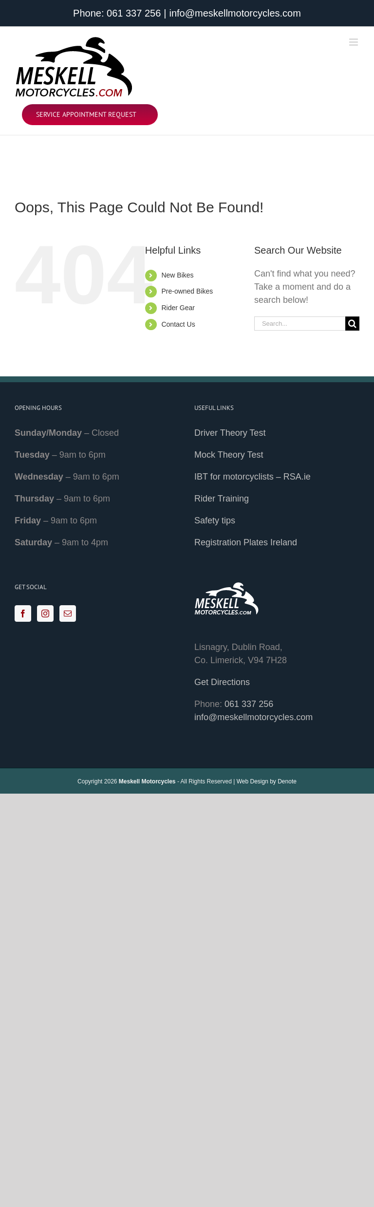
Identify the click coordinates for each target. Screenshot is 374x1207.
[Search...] (299, 323)
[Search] (352, 323)
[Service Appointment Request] (90, 114)
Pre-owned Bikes (187, 291)
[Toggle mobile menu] (354, 42)
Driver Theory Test (229, 433)
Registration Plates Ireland (245, 542)
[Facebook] (23, 613)
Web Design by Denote (267, 781)
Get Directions (222, 682)
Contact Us (178, 324)
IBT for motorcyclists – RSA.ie (252, 477)
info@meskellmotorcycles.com (235, 13)
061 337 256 (134, 13)
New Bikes (177, 275)
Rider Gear (177, 308)
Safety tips (214, 520)
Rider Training (221, 498)
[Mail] (67, 613)
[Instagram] (45, 613)
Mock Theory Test (228, 455)
